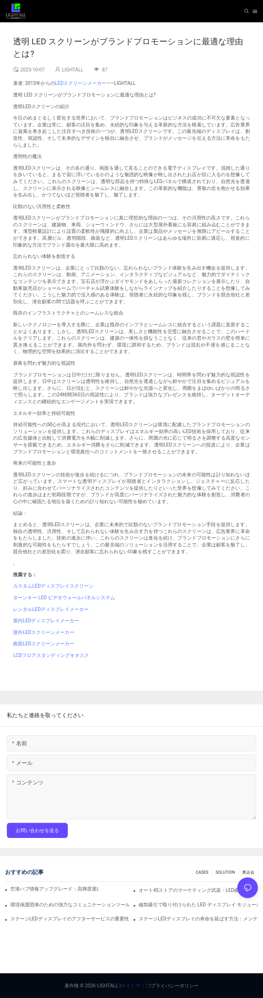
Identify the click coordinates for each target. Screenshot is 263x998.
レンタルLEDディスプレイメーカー (51, 609)
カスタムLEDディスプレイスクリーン (53, 586)
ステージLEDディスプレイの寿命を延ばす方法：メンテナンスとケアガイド (198, 918)
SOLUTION (225, 872)
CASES (202, 872)
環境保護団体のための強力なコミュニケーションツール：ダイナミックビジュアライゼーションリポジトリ (69, 904)
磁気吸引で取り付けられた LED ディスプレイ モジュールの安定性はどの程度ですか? (198, 904)
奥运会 (248, 872)
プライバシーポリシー (175, 985)
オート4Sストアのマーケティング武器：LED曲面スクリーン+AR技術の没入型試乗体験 (198, 890)
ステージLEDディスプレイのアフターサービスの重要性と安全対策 (69, 918)
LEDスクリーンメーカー (81, 83)
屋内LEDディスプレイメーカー (46, 620)
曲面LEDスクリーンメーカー (43, 643)
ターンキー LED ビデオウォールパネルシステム (64, 597)
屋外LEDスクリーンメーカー (43, 632)
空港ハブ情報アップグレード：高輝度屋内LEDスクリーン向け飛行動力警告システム (54, 889)
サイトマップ (135, 985)
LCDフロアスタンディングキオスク (51, 655)
